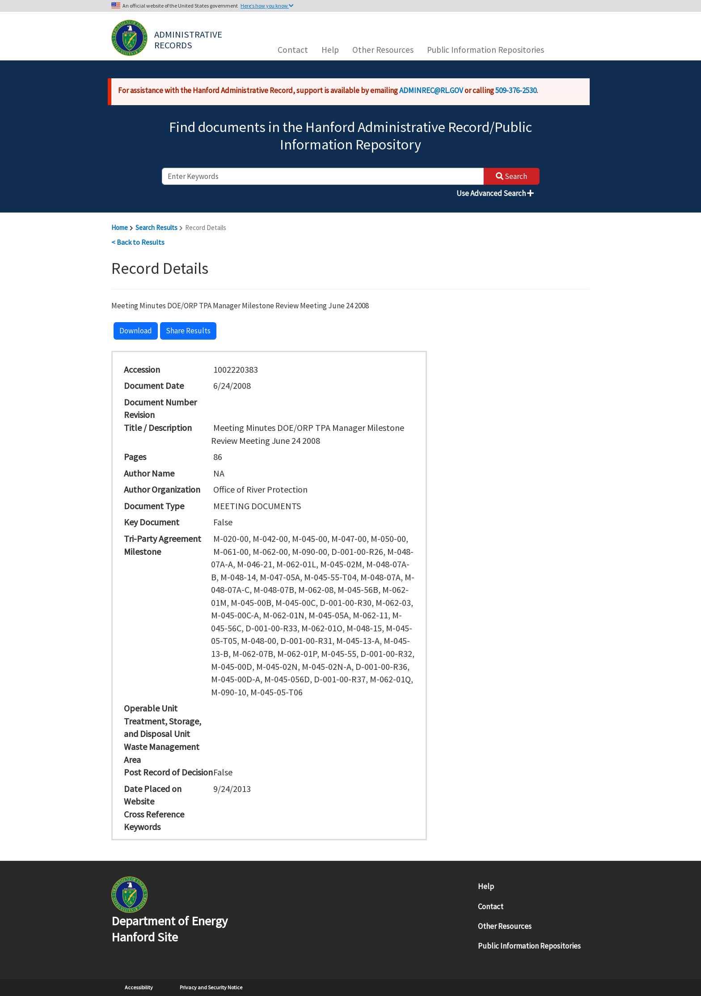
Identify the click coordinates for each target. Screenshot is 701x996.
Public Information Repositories (485, 49)
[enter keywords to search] (323, 176)
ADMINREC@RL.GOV (431, 90)
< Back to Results (138, 242)
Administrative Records (189, 39)
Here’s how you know (267, 5)
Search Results (156, 227)
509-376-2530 (515, 90)
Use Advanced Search (495, 193)
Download (135, 331)
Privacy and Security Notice (211, 987)
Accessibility (139, 987)
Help (330, 49)
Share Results (188, 331)
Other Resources (383, 49)
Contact (293, 49)
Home (119, 227)
